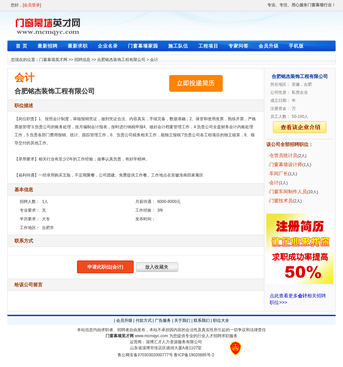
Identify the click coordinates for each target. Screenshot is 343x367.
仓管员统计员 (283, 155)
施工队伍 (178, 46)
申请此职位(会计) (105, 267)
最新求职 (78, 46)
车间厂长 (278, 173)
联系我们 (202, 320)
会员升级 (269, 46)
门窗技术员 (281, 200)
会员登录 (32, 5)
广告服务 (163, 320)
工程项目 (208, 46)
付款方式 (144, 320)
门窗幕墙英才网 (53, 59)
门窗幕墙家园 (143, 46)
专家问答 (238, 46)
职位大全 (221, 320)
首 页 (21, 46)
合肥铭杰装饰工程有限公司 (121, 59)
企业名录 (108, 46)
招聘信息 (82, 59)
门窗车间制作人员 (288, 191)
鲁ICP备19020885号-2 (194, 355)
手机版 (296, 46)
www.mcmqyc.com (151, 336)
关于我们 (182, 320)
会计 (154, 59)
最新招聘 (48, 46)
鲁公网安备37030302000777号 (145, 355)
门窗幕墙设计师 (285, 164)
